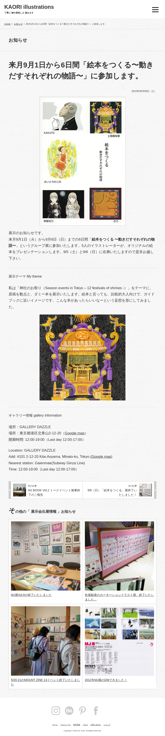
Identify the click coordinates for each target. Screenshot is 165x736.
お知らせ (18, 24)
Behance (69, 710)
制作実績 (76, 725)
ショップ (107, 725)
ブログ (85, 725)
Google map (74, 433)
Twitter (109, 710)
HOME (7, 24)
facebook (96, 710)
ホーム (55, 725)
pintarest (82, 710)
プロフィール (65, 725)
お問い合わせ (95, 725)
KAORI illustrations (29, 7)
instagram (56, 710)
